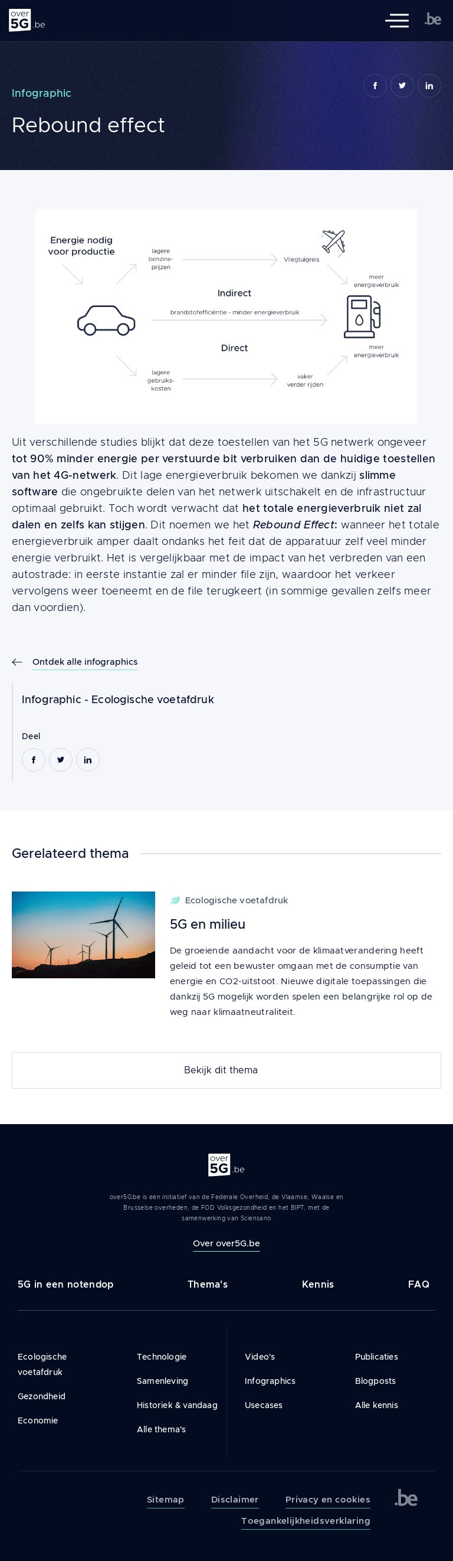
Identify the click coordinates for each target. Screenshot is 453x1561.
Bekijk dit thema (221, 1070)
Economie (38, 1420)
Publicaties (376, 1356)
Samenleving (162, 1381)
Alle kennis (376, 1405)
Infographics (270, 1381)
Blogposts (375, 1381)
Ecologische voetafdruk (152, 699)
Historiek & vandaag (177, 1405)
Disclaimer (235, 1500)
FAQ (418, 1284)
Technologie (161, 1356)
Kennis (318, 1284)
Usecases (264, 1405)
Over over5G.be (226, 1243)
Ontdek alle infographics (84, 661)
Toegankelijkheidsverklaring (305, 1521)
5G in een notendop (65, 1284)
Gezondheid (41, 1396)
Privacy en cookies (327, 1500)
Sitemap (166, 1500)
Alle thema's (161, 1429)
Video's (260, 1356)
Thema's (208, 1284)
